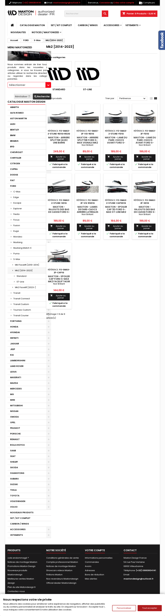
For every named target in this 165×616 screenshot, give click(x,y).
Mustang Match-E (22, 247)
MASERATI (15, 377)
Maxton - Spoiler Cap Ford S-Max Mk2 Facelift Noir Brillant (59, 280)
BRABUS (14, 141)
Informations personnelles (98, 557)
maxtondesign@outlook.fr (66, 2)
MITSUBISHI (16, 405)
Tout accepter (149, 608)
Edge (16, 197)
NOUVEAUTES (18, 32)
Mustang (17, 242)
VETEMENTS (131, 25)
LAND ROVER (17, 366)
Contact (130, 550)
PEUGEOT (15, 428)
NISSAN (14, 411)
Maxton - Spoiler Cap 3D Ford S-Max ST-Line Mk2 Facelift (116, 210)
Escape (17, 202)
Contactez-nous (16, 591)
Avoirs (88, 566)
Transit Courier (21, 315)
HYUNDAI (15, 332)
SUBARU (14, 478)
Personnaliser (124, 608)
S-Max (16, 259)
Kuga (16, 231)
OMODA (14, 416)
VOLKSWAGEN (17, 501)
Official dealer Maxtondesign (61, 582)
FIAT (12, 180)
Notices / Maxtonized (45, 32)
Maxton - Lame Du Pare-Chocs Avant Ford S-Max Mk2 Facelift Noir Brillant (145, 142)
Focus (16, 219)
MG (12, 394)
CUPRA (14, 169)
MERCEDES (16, 388)
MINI (12, 399)
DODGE (14, 174)
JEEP (12, 349)
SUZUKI (14, 484)
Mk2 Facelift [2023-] (25, 287)
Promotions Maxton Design (21, 566)
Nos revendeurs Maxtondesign (62, 578)
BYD (12, 146)
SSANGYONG (17, 473)
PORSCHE (15, 433)
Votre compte (95, 550)
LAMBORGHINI (17, 360)
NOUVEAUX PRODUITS (22, 512)
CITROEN (15, 163)
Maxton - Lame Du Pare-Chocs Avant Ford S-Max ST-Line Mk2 (116, 141)
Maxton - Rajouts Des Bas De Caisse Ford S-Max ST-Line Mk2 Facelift (59, 212)
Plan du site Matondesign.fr (22, 587)
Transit (16, 292)
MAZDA (14, 383)
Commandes (92, 562)
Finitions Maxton (54, 574)
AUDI (12, 124)
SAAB (13, 450)
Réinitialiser (23, 96)
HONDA (14, 326)
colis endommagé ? (18, 557)
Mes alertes (91, 578)
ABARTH (14, 107)
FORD (13, 186)
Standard (21, 276)
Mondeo (17, 236)
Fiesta (16, 214)
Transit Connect (21, 298)
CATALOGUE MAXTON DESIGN (26, 102)
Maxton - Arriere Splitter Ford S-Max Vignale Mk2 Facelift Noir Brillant (87, 142)
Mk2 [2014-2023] (24, 270)
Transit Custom (21, 304)
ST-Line (20, 281)
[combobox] (29, 85)
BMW (12, 135)
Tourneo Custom (22, 309)
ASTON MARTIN (18, 118)
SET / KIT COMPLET (61, 25)
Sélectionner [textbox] (17, 85)
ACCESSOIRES (111, 25)
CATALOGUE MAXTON (32, 25)
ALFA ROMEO (17, 112)
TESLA (13, 490)
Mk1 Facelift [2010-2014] (27, 264)
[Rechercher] (86, 13)
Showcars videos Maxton (59, 570)
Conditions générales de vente (62, 557)
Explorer (17, 208)
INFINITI (14, 338)
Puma (16, 253)
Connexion (104, 2)
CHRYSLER (15, 157)
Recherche (42, 96)
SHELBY (14, 461)
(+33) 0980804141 (32, 2)
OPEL (12, 422)
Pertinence (132, 99)
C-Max (16, 191)
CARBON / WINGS (88, 25)
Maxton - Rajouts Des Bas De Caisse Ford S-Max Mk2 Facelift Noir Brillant (144, 212)
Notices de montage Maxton (22, 562)
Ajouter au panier (58, 157)
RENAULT (15, 439)
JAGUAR (14, 343)
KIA (12, 354)
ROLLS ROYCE (17, 444)
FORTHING (16, 321)
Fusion (16, 225)
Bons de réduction (94, 574)
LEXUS (13, 371)
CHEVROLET (16, 152)
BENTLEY (14, 129)
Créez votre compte (123, 2)
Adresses (90, 570)
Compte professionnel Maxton (62, 562)
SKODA (14, 467)
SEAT (13, 456)
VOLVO (14, 506)
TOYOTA (14, 495)
